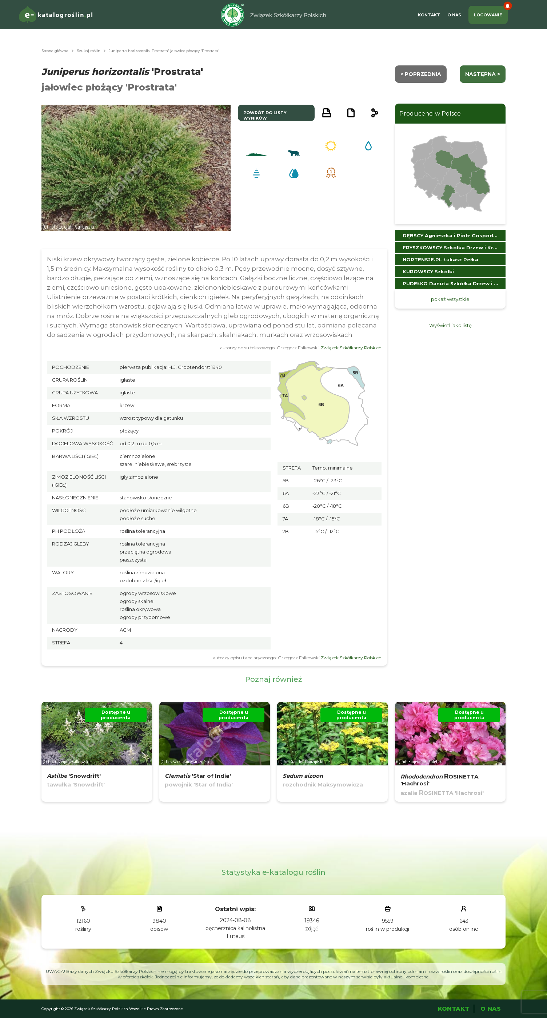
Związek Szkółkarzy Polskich (351, 347)
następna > (482, 74)
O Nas (454, 14)
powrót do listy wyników (265, 115)
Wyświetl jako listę (450, 325)
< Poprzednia (420, 74)
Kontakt (429, 14)
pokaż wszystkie (450, 299)
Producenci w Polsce (430, 113)
